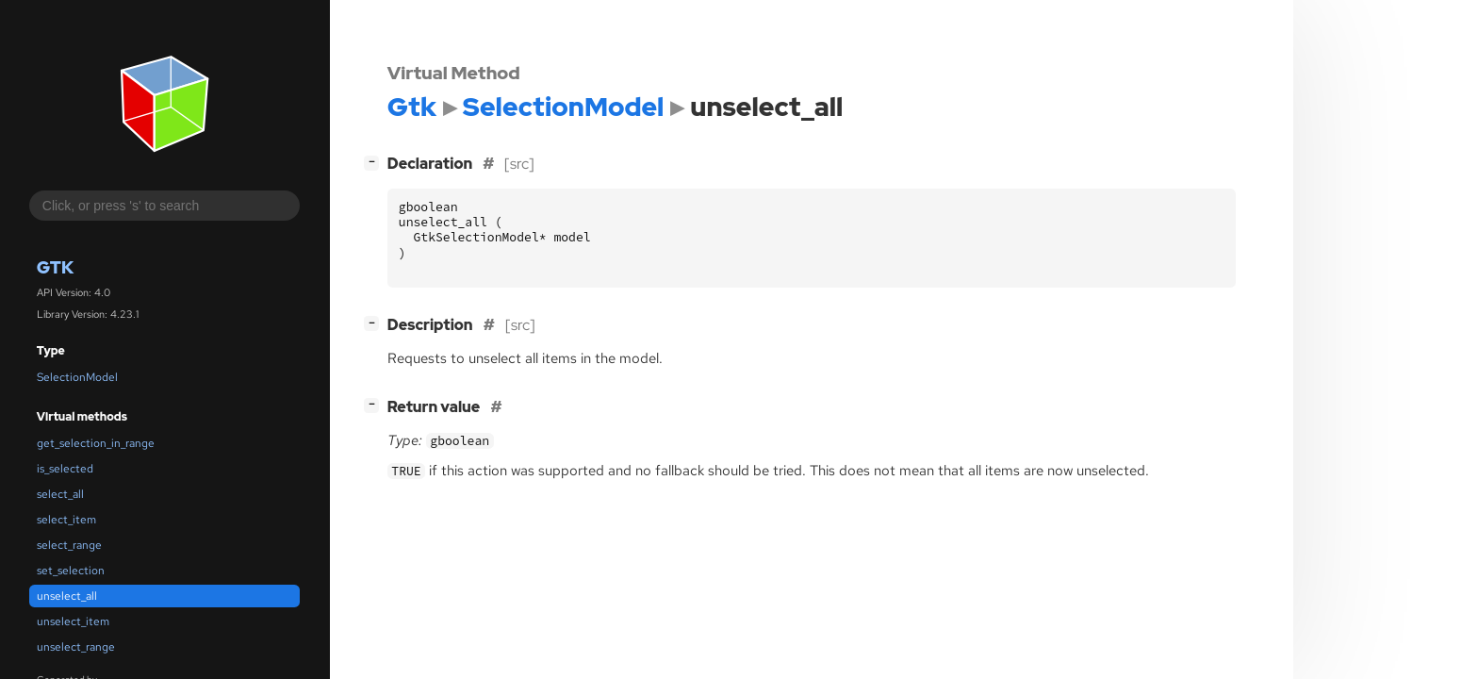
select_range (69, 545)
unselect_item (73, 621)
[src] (519, 164)
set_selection (71, 570)
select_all (60, 494)
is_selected (65, 468)
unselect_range (76, 646)
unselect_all (67, 596)
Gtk (55, 267)
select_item (66, 519)
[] (375, 162)
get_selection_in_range (96, 443)
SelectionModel (77, 377)
